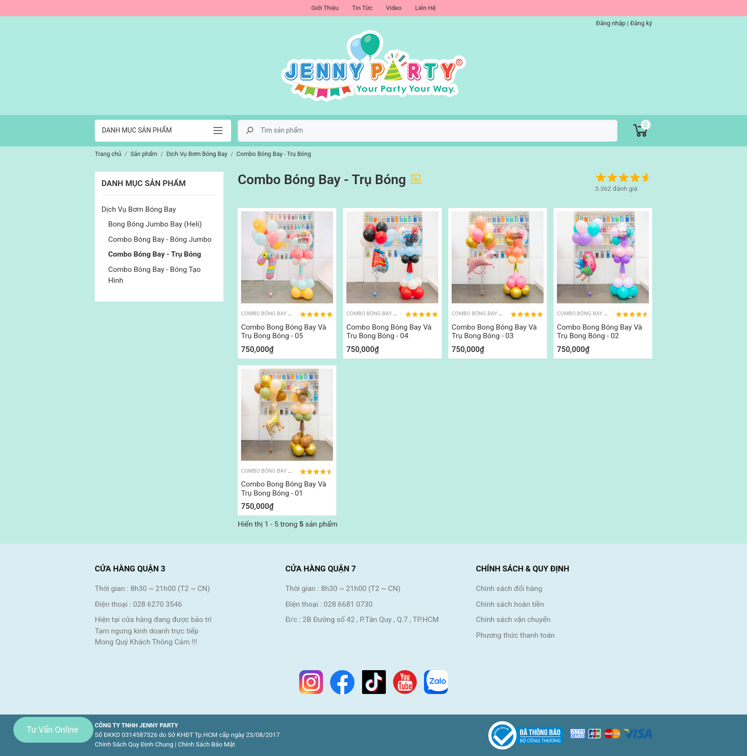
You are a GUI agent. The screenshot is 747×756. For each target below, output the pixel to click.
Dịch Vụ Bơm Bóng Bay (138, 209)
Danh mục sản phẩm (137, 130)
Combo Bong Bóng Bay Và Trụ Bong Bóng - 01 (283, 488)
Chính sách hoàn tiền (510, 604)
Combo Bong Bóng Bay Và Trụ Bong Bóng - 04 (389, 331)
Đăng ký (641, 23)
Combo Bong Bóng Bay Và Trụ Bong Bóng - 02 (599, 331)
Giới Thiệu (325, 7)
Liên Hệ (425, 7)
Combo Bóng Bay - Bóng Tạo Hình (154, 275)
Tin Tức (362, 7)
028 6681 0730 (348, 604)
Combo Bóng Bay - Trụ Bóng (154, 254)
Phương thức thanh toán (515, 635)
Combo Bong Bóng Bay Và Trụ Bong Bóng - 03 (494, 331)
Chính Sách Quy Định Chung (134, 744)
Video (394, 7)
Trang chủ (108, 153)
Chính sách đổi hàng (509, 588)
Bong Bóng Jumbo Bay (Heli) (155, 224)
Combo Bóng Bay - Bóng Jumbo (160, 239)
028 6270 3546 (157, 604)
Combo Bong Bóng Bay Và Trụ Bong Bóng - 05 (283, 331)
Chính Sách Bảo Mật (206, 744)
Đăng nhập (611, 23)
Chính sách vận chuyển (513, 619)
